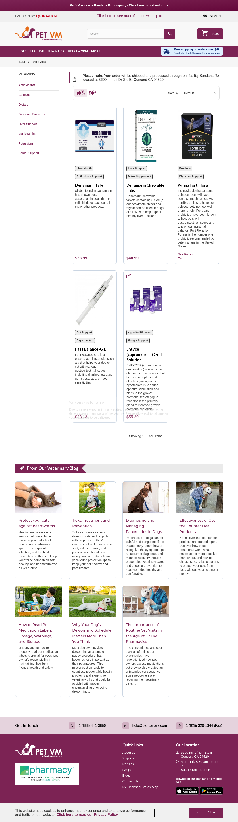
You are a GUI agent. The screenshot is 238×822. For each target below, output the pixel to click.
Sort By (173, 93)
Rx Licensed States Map (140, 787)
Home (22, 62)
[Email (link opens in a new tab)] (145, 725)
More (95, 51)
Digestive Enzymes (32, 114)
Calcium (24, 95)
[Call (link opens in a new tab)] (92, 725)
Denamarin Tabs (89, 185)
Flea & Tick (55, 51)
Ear (32, 51)
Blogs (126, 775)
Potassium (26, 143)
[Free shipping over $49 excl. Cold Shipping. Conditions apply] (192, 51)
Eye (41, 51)
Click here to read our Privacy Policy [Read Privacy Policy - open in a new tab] (87, 814)
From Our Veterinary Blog (53, 468)
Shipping (128, 758)
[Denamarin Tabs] (94, 136)
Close (206, 812)
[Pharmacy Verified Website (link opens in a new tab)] (65, 774)
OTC (23, 51)
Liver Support (28, 124)
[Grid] (81, 94)
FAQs (126, 770)
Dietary (23, 104)
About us (128, 752)
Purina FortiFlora (193, 185)
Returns (128, 764)
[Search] (169, 34)
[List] (92, 94)
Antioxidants (27, 85)
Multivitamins (27, 133)
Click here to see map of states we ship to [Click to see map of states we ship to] (129, 16)
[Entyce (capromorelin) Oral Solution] (145, 300)
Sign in (215, 15)
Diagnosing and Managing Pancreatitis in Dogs (144, 526)
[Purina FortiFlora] (197, 136)
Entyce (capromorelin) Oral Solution (144, 354)
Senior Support (29, 153)
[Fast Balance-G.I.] (94, 300)
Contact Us (130, 781)
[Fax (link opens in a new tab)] (199, 725)
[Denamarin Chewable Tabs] (145, 136)
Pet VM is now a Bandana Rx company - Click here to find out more (119, 5)
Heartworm (78, 51)
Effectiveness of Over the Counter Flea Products (198, 526)
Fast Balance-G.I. (90, 349)
